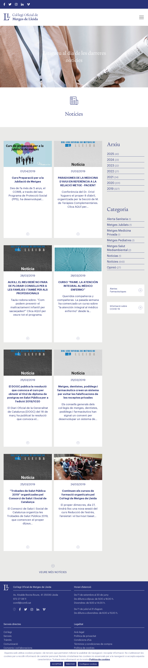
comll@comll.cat (22, 603)
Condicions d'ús (82, 640)
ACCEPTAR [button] (56, 664)
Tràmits (8, 640)
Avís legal (79, 632)
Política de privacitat (85, 636)
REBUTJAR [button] (70, 664)
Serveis (8, 636)
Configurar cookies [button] (88, 664)
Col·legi (8, 632)
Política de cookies (84, 648)
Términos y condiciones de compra (93, 644)
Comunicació (11, 644)
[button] (141, 17)
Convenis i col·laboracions (18, 648)
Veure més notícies (53, 572)
